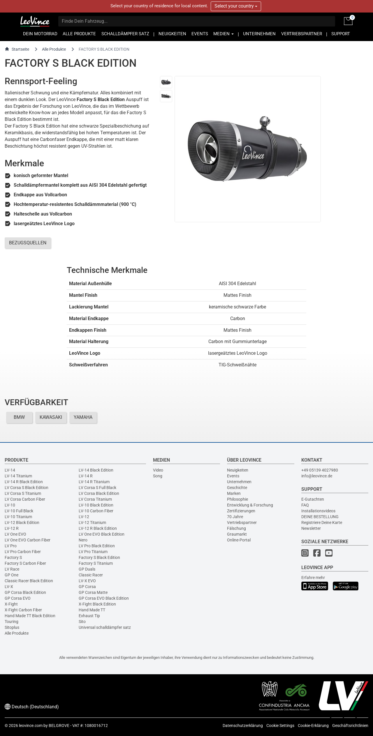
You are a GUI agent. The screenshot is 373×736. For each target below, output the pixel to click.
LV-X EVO (87, 580)
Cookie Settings (280, 725)
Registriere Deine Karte (321, 522)
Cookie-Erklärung (313, 725)
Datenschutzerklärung (243, 725)
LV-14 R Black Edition (24, 481)
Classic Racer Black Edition (29, 580)
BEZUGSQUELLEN (27, 243)
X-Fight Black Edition (97, 604)
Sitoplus (12, 627)
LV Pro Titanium (93, 551)
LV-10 (10, 505)
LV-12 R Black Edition (98, 528)
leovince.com (31, 725)
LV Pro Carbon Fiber (23, 551)
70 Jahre (235, 516)
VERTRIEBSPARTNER (301, 33)
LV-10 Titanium (18, 516)
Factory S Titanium (96, 563)
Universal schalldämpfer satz (105, 627)
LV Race (12, 569)
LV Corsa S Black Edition (26, 487)
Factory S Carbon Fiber (25, 563)
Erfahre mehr (313, 577)
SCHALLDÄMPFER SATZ (125, 33)
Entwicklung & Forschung (250, 505)
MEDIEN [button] (223, 33)
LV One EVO (15, 534)
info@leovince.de (316, 476)
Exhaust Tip (89, 615)
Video (158, 470)
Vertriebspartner (242, 522)
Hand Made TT (92, 610)
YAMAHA (83, 417)
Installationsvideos (318, 511)
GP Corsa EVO (18, 598)
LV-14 (10, 470)
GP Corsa (87, 586)
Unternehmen (239, 481)
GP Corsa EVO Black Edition (104, 598)
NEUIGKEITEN (172, 33)
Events (233, 476)
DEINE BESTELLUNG (320, 516)
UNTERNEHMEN (259, 33)
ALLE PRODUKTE (79, 33)
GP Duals (87, 569)
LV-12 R (12, 528)
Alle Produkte (54, 49)
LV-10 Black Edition (96, 505)
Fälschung (236, 528)
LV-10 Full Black (19, 511)
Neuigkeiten (237, 470)
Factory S (13, 557)
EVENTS (199, 33)
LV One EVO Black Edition (101, 534)
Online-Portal (239, 540)
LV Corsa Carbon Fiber (25, 499)
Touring (11, 621)
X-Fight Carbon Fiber (23, 610)
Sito (82, 621)
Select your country (235, 6)
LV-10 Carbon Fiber (96, 511)
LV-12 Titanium (92, 522)
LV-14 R (86, 476)
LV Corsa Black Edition (99, 493)
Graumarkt (237, 534)
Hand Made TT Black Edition (30, 615)
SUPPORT (340, 33)
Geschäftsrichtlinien (350, 725)
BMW (19, 417)
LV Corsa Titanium (95, 499)
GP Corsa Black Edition (25, 592)
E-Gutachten (312, 499)
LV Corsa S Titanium (23, 493)
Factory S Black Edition (99, 557)
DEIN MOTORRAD (40, 33)
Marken (234, 493)
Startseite (17, 49)
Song (157, 476)
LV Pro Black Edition (97, 545)
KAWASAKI (51, 417)
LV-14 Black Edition (96, 470)
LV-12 (84, 516)
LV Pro (11, 545)
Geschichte (237, 487)
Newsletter (311, 528)
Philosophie (237, 499)
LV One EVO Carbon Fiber (27, 540)
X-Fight (11, 604)
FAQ (305, 505)
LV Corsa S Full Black (97, 487)
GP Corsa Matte (93, 592)
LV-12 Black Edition (22, 522)
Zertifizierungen (241, 511)
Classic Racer (91, 575)
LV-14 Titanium (18, 476)
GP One (11, 575)
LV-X (9, 586)
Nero (83, 540)
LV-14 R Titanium (94, 481)
